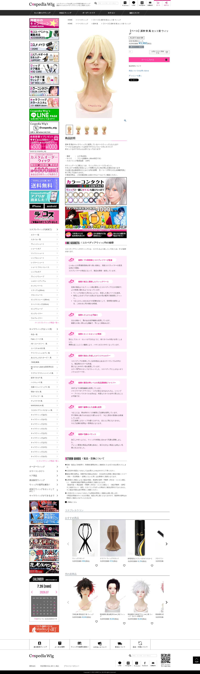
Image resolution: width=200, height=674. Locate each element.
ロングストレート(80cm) (40, 300)
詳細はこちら (72, 502)
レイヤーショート (37, 263)
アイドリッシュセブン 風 (40, 353)
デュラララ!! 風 (36, 401)
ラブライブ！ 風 (37, 396)
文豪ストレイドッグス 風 (40, 387)
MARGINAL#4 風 (37, 405)
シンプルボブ (36, 272)
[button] (68, 544)
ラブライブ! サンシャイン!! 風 (42, 373)
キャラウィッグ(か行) (39, 419)
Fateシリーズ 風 (37, 339)
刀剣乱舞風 (35, 362)
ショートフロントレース (40, 267)
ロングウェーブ (37, 309)
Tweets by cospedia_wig (37, 151)
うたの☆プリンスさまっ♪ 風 (41, 410)
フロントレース (37, 295)
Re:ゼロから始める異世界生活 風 (42, 367)
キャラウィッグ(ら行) (39, 452)
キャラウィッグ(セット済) (40, 329)
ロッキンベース (37, 286)
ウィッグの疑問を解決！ (40, 484)
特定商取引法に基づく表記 (49, 666)
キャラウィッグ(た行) (39, 429)
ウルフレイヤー (37, 318)
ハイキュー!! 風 (36, 382)
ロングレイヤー (37, 313)
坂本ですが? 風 (36, 378)
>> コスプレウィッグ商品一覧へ (47, 323)
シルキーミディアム (38, 281)
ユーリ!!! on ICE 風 (38, 348)
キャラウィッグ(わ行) (39, 456)
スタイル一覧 (36, 239)
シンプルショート (37, 258)
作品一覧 (34, 334)
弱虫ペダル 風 (36, 392)
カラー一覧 (35, 235)
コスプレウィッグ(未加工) (40, 229)
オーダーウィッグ (37, 466)
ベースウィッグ (82, 20)
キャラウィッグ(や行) (39, 447)
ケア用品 (33, 475)
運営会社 (32, 666)
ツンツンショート (37, 253)
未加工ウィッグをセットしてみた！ (41, 490)
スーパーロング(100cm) (40, 304)
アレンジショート (37, 244)
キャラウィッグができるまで (41, 495)
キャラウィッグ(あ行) (39, 415)
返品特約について (135, 66)
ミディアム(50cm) (37, 290)
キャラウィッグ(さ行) (39, 424)
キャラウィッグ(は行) (39, 438)
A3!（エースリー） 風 (39, 344)
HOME (70, 20)
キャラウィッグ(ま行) (39, 443)
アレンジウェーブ (37, 276)
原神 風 (95, 24)
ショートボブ (36, 249)
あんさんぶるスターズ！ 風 (41, 358)
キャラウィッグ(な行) (39, 433)
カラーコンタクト (37, 471)
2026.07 (44, 592)
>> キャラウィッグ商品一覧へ (48, 461)
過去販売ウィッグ (37, 480)
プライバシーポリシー (71, 666)
